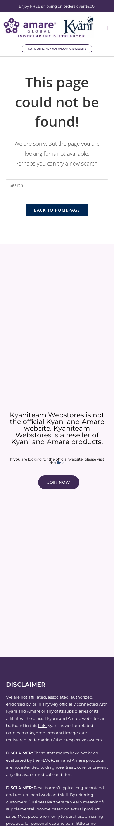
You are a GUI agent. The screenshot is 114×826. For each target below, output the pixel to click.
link (60, 463)
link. (42, 725)
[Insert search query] (57, 185)
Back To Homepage (57, 210)
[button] (108, 28)
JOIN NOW (58, 482)
